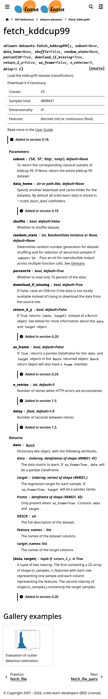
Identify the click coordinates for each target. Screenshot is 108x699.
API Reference (24, 19)
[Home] (7, 19)
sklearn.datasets (51, 19)
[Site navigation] (7, 6)
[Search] (91, 6)
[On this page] (101, 6)
